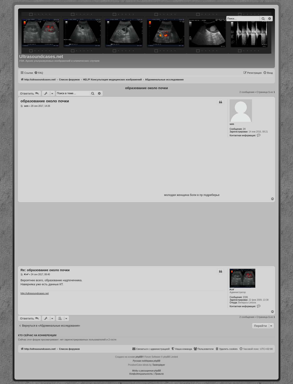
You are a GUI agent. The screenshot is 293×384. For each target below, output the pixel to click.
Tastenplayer (158, 365)
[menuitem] (38, 73)
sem (232, 124)
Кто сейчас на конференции (37, 335)
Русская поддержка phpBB (146, 361)
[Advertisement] (146, 234)
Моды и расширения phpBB (146, 370)
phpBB (139, 357)
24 (244, 129)
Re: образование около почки (45, 270)
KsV (232, 289)
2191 (245, 297)
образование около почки (146, 88)
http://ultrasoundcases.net (35, 293)
